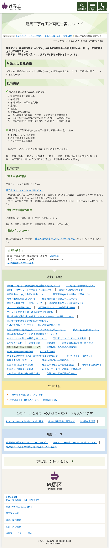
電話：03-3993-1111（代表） (20, 507)
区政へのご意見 (13, 527)
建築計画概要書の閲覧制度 (61, 421)
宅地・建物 (67, 36)
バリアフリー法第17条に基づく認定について (75, 442)
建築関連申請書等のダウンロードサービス (56, 238)
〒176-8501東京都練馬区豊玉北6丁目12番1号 (22, 498)
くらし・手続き (35, 36)
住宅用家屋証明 (87, 421)
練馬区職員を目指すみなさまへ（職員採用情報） (34, 400)
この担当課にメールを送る (20, 262)
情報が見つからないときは (52, 461)
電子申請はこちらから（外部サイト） (25, 190)
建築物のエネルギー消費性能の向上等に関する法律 (31, 446)
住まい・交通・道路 (52, 36)
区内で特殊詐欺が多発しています (26, 395)
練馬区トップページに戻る (19, 533)
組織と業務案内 (13, 520)
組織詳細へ (55, 256)
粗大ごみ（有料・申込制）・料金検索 (24, 421)
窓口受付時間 (12, 513)
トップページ (21, 36)
